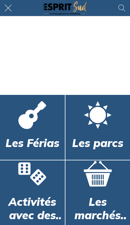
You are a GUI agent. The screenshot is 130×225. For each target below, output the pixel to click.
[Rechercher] (122, 8)
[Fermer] (8, 8)
